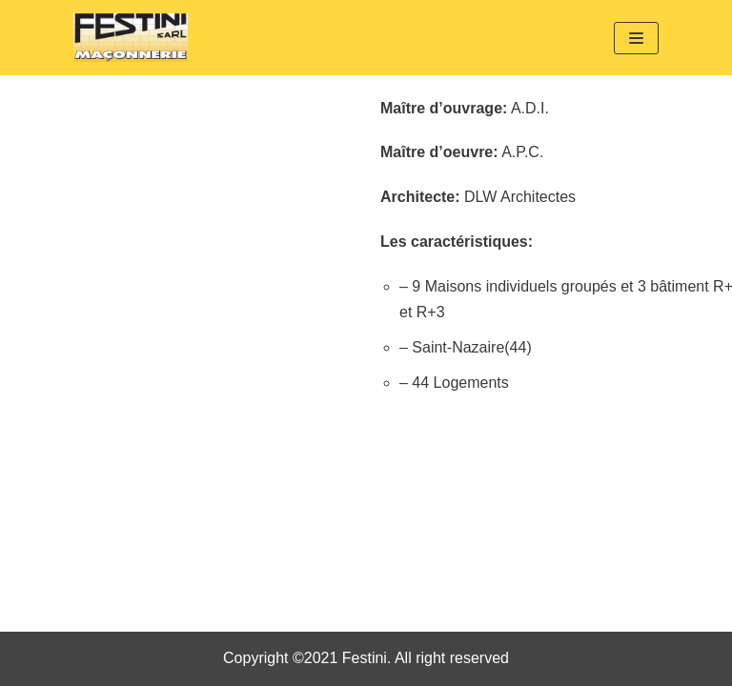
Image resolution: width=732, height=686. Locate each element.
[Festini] (130, 37)
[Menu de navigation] (636, 38)
